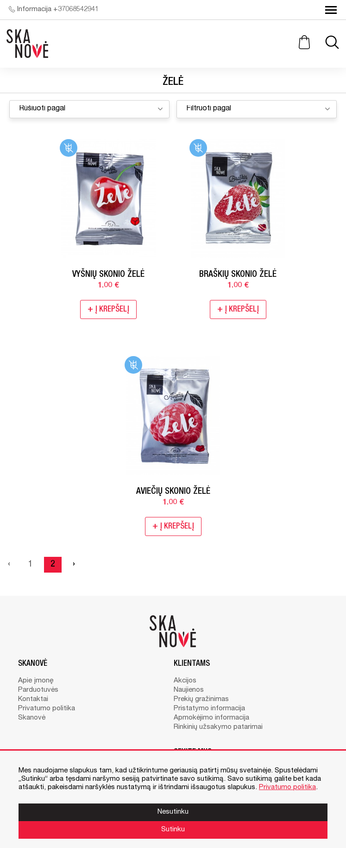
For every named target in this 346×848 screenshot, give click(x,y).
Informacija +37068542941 (54, 9)
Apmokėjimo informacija (211, 717)
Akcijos (185, 680)
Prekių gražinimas (201, 699)
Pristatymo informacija (209, 708)
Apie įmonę (35, 680)
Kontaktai (33, 699)
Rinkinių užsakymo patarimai (218, 727)
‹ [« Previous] (9, 564)
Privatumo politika (46, 708)
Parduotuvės (38, 690)
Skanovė (31, 717)
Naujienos (189, 690)
